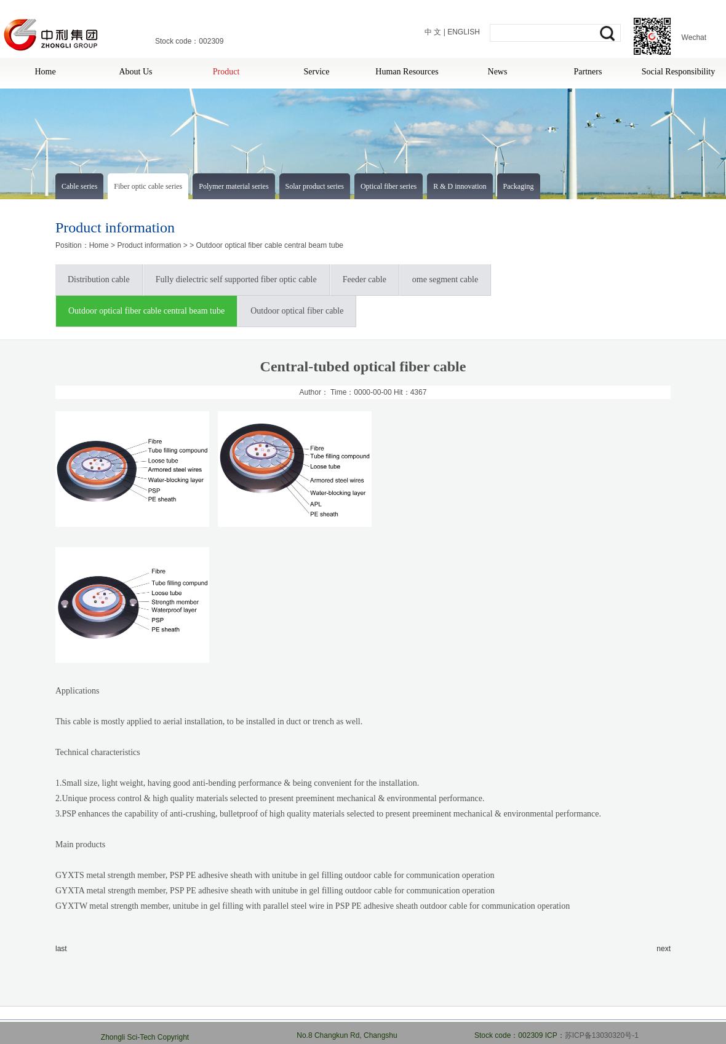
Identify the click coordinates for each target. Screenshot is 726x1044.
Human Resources (406, 71)
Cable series (79, 186)
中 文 (433, 32)
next (663, 948)
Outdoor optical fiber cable (296, 310)
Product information (149, 245)
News (498, 71)
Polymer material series (233, 186)
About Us (135, 71)
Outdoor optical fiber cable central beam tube (269, 245)
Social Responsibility (678, 71)
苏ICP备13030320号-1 (602, 1035)
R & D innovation (459, 186)
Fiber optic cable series (148, 186)
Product (226, 71)
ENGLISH (463, 32)
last (61, 948)
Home (44, 71)
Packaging (518, 186)
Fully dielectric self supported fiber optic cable (236, 279)
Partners (588, 71)
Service (317, 71)
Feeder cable (364, 279)
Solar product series (314, 186)
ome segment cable (445, 279)
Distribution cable (99, 279)
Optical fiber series (389, 186)
